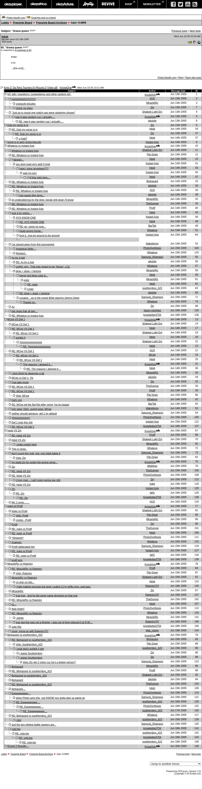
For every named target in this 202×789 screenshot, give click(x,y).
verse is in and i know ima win (24, 142)
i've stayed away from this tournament (32, 244)
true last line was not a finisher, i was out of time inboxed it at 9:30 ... (54, 622)
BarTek (152, 225)
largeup (88, 4)
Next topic (195, 30)
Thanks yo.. (29, 302)
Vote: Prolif (22, 515)
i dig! (18, 720)
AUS (152, 98)
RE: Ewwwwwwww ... (28, 702)
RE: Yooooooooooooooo (37, 346)
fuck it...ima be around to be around (39, 235)
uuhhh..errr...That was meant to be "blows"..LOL (43, 266)
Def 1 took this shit (22, 422)
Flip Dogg (152, 154)
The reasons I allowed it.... (38, 364)
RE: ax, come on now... (32, 226)
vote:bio (15, 729)
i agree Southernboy (30, 653)
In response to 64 (23, 50)
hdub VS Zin (14, 430)
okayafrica (39, 4)
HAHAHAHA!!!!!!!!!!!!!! (23, 99)
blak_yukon (152, 630)
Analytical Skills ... (26, 248)
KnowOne (66, 87)
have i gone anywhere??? (33, 168)
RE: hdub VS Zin (20, 435)
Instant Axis (152, 142)
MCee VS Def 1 (16, 319)
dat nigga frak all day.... (24, 311)
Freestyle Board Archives (51, 22)
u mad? (23, 138)
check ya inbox (24, 108)
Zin (152, 107)
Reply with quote (193, 77)
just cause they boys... (32, 195)
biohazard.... (18, 689)
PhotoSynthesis (152, 248)
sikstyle (152, 120)
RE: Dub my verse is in (24, 129)
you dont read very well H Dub (33, 164)
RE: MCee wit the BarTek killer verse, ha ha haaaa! (40, 404)
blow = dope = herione (28, 271)
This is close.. (19, 449)
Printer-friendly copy (16, 18)
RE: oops (32, 284)
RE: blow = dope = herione (34, 293)
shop (128, 4)
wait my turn (30, 173)
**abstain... (17, 159)
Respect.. (21, 253)
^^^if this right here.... (38, 177)
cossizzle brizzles (26, 103)
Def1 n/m (16, 400)
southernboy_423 (152, 288)
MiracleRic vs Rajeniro (20, 563)
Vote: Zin (21, 457)
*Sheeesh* (17, 537)
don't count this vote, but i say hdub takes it (35, 453)
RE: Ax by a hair (25, 262)
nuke (152, 483)
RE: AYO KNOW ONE (31, 222)
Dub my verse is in (17, 125)
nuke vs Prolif (15, 506)
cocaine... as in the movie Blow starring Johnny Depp (49, 297)
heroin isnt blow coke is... (33, 275)
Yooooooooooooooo (30, 342)
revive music (108, 4)
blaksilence (152, 243)
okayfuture (65, 4)
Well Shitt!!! (17, 609)
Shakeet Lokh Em (152, 111)
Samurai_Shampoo (152, 257)
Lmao (30, 289)
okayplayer (13, 4)
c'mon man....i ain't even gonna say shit (38, 480)
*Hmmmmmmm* (20, 418)
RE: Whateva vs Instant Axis (27, 155)
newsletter (152, 4)
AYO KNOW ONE (26, 217)
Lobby (5, 22)
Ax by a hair (18, 257)
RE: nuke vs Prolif (21, 529)
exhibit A (20, 337)
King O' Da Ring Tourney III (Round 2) (25, 87)
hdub (4, 36)
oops (26, 280)
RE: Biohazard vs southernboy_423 (31, 640)
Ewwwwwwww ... (21, 693)
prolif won (16, 560)
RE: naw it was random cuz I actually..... (41, 121)
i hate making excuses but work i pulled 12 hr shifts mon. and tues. (53, 586)
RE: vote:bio (22, 733)
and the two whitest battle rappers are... (33, 724)
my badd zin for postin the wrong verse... (34, 462)
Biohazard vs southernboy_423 (24, 634)
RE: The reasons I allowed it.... (43, 369)
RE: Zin (20, 493)
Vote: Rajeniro (24, 573)
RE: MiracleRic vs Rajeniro (26, 568)
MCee (152, 354)
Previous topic (179, 30)
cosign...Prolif (23, 520)
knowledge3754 (152, 314)
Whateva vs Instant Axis (20, 145)
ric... (13, 604)
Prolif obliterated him (23, 546)
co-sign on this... (25, 582)
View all (52, 87)
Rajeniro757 (152, 585)
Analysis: (16, 542)
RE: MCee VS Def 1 (22, 328)
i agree (20, 617)
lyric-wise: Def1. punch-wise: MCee (31, 409)
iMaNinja (152, 466)
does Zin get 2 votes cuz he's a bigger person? (49, 662)
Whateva (152, 230)
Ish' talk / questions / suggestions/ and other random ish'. (39, 94)
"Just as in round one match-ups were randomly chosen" (43, 112)
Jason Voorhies (152, 310)
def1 (152, 492)
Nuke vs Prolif (19, 511)
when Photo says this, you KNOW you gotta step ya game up (50, 697)
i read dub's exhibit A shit (30, 648)
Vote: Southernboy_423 (29, 644)
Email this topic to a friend (43, 18)
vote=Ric (16, 626)
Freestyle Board (22, 22)
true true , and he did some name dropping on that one (46, 595)
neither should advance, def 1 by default (34, 413)
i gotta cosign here (26, 444)
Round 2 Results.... (18, 746)
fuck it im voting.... (21, 213)
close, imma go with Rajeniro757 (29, 631)
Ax (12, 306)
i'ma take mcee (19, 382)
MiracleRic (152, 102)
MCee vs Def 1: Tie (22, 377)
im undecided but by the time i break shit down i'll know (42, 199)
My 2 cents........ (20, 502)
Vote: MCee (22, 395)
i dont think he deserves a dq (27, 373)
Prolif (152, 207)
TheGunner (152, 203)
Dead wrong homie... (31, 231)
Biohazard (152, 181)
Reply (181, 77)
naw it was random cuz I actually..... (35, 117)
